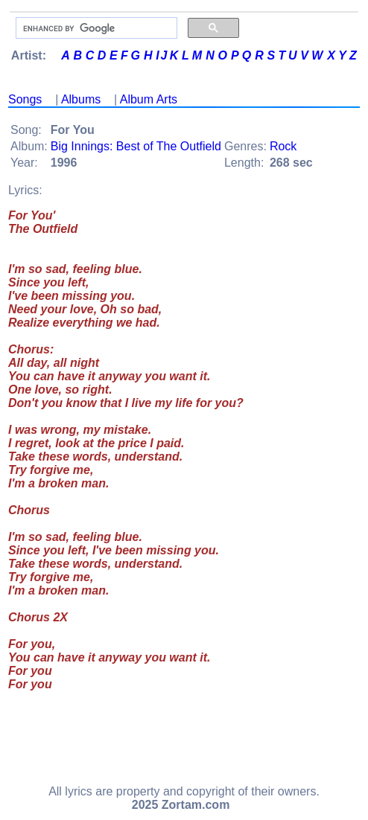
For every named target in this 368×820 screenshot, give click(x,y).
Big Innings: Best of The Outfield (136, 146)
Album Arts (148, 99)
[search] (95, 28)
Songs (25, 99)
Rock (283, 146)
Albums (81, 99)
